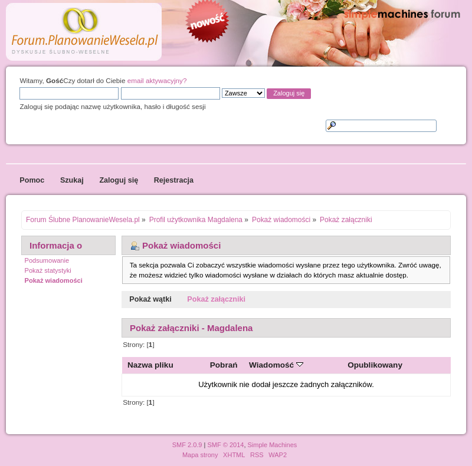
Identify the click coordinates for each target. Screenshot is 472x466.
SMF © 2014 (225, 444)
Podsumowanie (47, 260)
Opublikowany (375, 365)
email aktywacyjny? (157, 80)
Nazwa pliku (150, 365)
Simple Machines (272, 444)
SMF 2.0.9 (187, 444)
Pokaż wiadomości (54, 280)
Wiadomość (276, 365)
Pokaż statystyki (48, 270)
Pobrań (224, 365)
